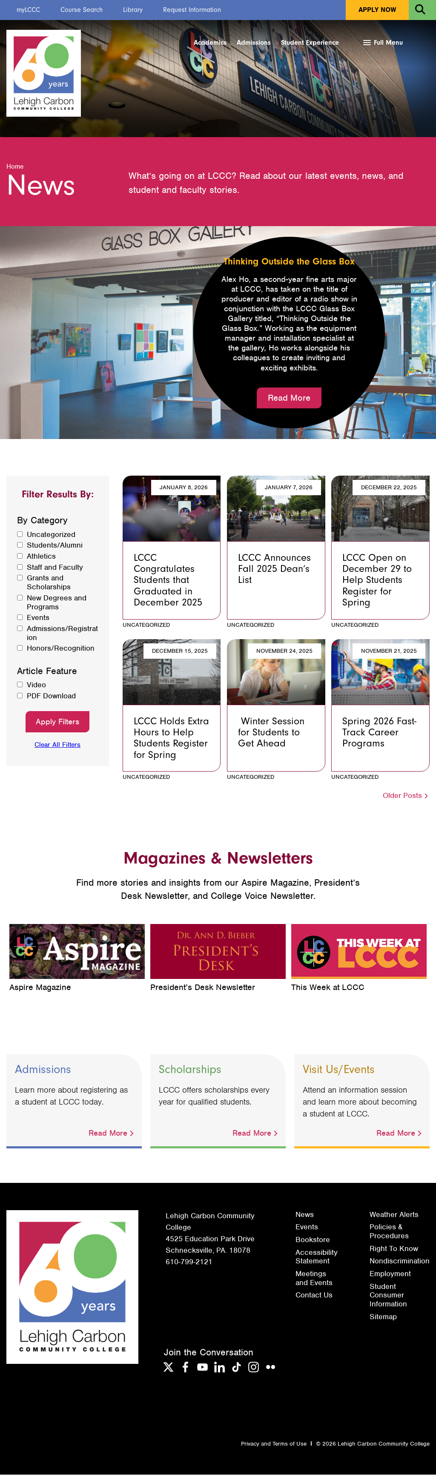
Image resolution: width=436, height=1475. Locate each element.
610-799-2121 (189, 1262)
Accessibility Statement (316, 1257)
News (304, 1215)
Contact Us (314, 1295)
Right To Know (394, 1249)
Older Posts (406, 796)
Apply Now (377, 10)
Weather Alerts (394, 1215)
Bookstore (312, 1240)
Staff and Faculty (55, 567)
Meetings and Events (314, 1278)
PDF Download (51, 696)
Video (36, 685)
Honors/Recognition (61, 648)
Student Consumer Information (388, 1295)
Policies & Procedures (389, 1231)
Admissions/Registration (62, 633)
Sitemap (383, 1317)
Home (14, 167)
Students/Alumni (55, 545)
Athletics (41, 556)
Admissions (254, 42)
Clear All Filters (57, 745)
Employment (390, 1274)
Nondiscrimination (400, 1261)
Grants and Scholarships (49, 583)
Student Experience (310, 42)
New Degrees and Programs (56, 602)
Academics (210, 42)
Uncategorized (51, 535)
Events (38, 618)
